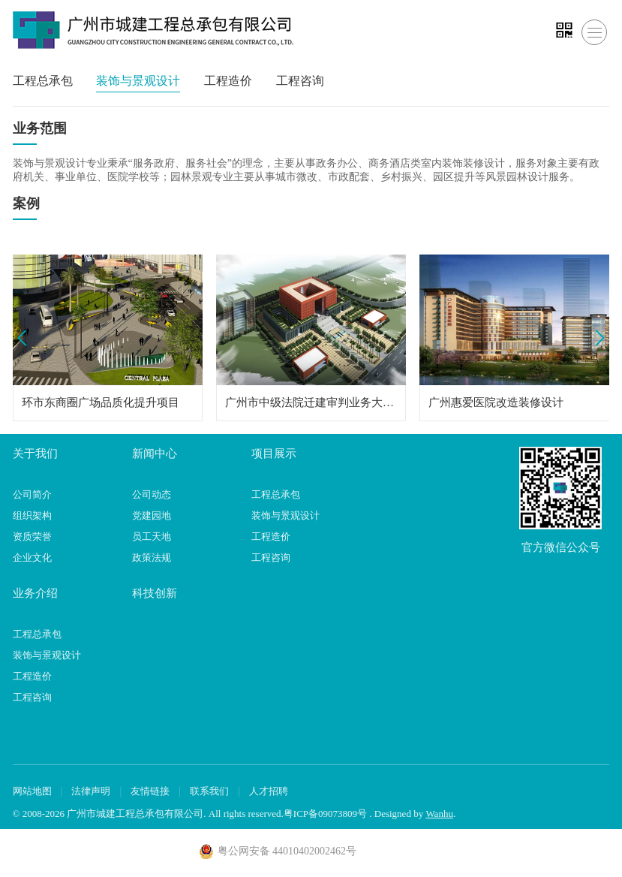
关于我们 (35, 454)
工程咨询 (300, 80)
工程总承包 (43, 80)
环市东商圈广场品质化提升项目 (100, 402)
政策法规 (151, 557)
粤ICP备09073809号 (325, 813)
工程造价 (228, 80)
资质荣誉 (32, 536)
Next (597, 338)
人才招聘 (268, 791)
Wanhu (439, 813)
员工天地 (151, 536)
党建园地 (151, 515)
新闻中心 (154, 454)
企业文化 (32, 557)
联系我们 (209, 791)
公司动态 (151, 494)
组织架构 (32, 515)
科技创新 (154, 593)
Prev (24, 338)
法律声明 (90, 791)
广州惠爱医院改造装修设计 (495, 402)
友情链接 (150, 791)
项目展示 (273, 454)
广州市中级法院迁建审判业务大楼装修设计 (311, 402)
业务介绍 (35, 593)
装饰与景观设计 (138, 80)
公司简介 (32, 494)
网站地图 (32, 791)
